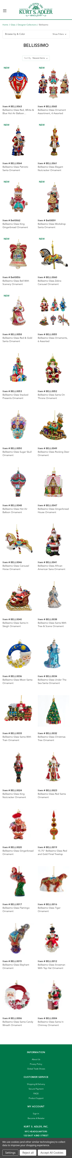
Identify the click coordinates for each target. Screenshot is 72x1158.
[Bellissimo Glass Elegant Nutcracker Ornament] (53, 141)
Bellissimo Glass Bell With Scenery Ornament (16, 282)
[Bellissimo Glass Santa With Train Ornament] (18, 711)
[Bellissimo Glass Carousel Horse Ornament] (18, 540)
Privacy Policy (36, 1064)
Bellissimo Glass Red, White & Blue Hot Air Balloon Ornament (18, 111)
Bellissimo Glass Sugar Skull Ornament (17, 453)
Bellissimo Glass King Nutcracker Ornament (14, 795)
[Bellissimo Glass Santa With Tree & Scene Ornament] (53, 597)
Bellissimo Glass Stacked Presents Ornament (15, 396)
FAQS (36, 1093)
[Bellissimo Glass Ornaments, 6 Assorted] (53, 312)
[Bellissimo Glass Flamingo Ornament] (18, 882)
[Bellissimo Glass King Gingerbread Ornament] (18, 198)
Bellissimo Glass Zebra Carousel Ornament (49, 282)
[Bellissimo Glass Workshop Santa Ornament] (53, 198)
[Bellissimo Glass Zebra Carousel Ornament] (53, 255)
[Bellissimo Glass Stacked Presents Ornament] (18, 369)
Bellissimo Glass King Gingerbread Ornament (15, 225)
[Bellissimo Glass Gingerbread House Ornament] (53, 483)
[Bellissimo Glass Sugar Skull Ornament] (18, 426)
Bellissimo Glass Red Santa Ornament (52, 795)
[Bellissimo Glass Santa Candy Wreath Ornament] (18, 996)
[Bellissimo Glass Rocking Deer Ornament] (53, 426)
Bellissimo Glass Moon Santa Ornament (17, 681)
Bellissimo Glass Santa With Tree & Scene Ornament (52, 624)
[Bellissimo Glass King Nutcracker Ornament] (18, 768)
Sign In (36, 1113)
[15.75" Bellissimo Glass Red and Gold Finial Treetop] (53, 825)
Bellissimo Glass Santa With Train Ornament (17, 738)
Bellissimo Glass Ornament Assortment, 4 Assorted (52, 111)
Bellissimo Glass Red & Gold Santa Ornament (17, 339)
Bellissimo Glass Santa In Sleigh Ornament (15, 624)
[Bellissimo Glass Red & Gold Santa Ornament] (18, 312)
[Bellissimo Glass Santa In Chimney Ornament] (53, 996)
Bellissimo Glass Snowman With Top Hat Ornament (51, 966)
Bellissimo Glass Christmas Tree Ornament (51, 738)
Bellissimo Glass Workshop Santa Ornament (52, 225)
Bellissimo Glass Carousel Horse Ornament (16, 567)
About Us (36, 1059)
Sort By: (27, 58)
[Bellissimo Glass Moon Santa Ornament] (18, 654)
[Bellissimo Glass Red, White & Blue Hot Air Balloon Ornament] (18, 84)
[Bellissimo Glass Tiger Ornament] (53, 882)
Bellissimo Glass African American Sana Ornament (51, 567)
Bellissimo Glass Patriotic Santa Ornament (15, 168)
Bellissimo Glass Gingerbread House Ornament (53, 510)
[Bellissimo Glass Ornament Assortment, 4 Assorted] (53, 84)
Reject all (28, 1152)
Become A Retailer (36, 1118)
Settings (10, 1152)
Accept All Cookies (51, 1152)
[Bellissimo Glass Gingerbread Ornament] (18, 825)
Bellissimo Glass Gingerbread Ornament (18, 852)
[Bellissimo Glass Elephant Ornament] (18, 939)
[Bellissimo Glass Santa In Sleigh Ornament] (18, 597)
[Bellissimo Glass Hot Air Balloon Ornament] (18, 483)
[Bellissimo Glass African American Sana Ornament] (53, 540)
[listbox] (41, 58)
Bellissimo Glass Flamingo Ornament (16, 909)
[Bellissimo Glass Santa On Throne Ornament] (53, 369)
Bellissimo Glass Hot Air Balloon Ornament (15, 510)
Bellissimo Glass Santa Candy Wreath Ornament (18, 1023)
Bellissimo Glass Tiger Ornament (49, 909)
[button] (36, 34)
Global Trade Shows (36, 1068)
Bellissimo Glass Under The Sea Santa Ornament (52, 681)
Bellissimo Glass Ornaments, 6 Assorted (53, 339)
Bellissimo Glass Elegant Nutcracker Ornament (50, 168)
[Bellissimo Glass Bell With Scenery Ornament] (18, 255)
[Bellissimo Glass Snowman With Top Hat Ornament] (53, 939)
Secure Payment (36, 1089)
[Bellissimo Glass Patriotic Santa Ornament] (18, 141)
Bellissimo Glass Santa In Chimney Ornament (51, 1023)
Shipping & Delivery (36, 1084)
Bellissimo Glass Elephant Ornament (16, 966)
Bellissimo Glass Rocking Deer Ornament (53, 453)
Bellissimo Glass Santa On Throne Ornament (51, 396)
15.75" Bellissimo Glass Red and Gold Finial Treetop (52, 852)
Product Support (36, 1098)
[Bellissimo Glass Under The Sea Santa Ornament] (53, 654)
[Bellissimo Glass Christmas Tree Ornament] (53, 711)
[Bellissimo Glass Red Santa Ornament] (53, 768)
